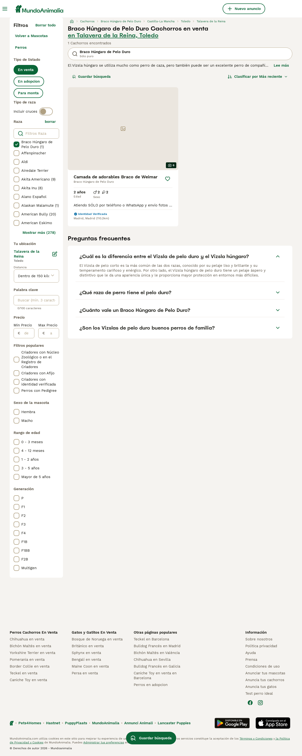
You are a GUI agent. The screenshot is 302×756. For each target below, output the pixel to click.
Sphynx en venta (86, 653)
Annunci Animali (138, 723)
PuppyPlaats (76, 723)
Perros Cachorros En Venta (34, 632)
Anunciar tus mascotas (265, 673)
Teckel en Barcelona (151, 639)
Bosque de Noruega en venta (97, 639)
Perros (21, 47)
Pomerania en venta (27, 659)
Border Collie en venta (29, 666)
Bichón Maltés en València (157, 653)
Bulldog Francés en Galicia (157, 666)
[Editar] (54, 254)
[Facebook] (250, 703)
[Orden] (257, 76)
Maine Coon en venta (90, 666)
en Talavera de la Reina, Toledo (113, 35)
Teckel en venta (23, 673)
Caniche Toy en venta (28, 680)
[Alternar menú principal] (5, 9)
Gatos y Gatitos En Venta (94, 632)
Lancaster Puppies (174, 723)
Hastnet (53, 723)
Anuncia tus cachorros (264, 680)
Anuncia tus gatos (261, 687)
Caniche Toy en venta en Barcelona (155, 675)
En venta (26, 70)
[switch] (46, 111)
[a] (52, 333)
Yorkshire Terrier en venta (32, 653)
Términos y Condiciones (256, 738)
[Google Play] (232, 723)
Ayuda (250, 653)
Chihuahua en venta (27, 639)
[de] (27, 333)
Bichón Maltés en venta (30, 646)
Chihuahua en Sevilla (152, 659)
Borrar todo (45, 25)
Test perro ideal (259, 693)
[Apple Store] (273, 723)
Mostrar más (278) (39, 232)
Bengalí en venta (86, 659)
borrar (50, 121)
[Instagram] (260, 703)
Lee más (281, 65)
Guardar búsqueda (91, 76)
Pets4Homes (29, 723)
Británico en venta (88, 646)
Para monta (28, 93)
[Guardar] (167, 179)
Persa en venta (85, 673)
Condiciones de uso (262, 666)
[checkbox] (16, 144)
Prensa (251, 659)
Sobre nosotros (258, 639)
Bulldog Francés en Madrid (157, 646)
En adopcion (29, 81)
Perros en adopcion (151, 685)
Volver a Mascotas (31, 36)
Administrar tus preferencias (103, 742)
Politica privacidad (261, 646)
